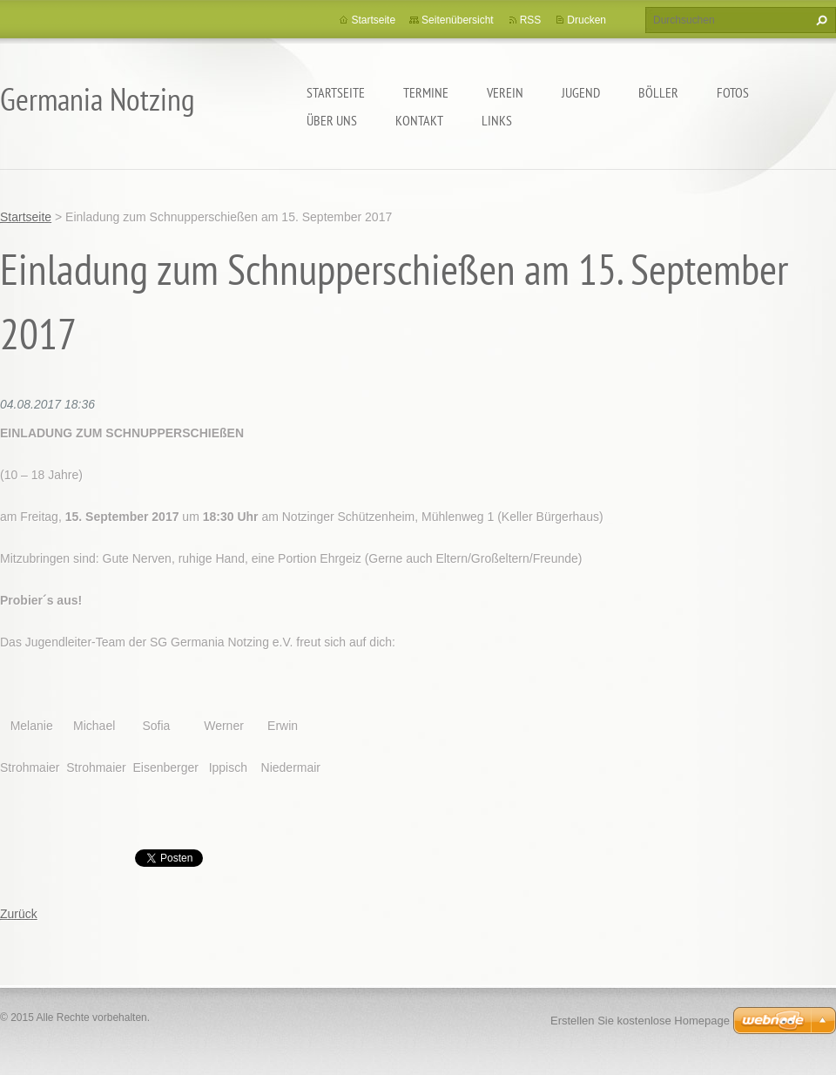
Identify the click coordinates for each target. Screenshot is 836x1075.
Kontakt (419, 120)
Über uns (332, 120)
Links (497, 120)
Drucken (586, 20)
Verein (505, 92)
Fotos (733, 92)
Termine (425, 92)
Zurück (18, 914)
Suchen (819, 20)
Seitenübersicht (457, 20)
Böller (658, 92)
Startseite (336, 92)
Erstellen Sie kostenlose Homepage (640, 1020)
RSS (531, 20)
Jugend (581, 92)
